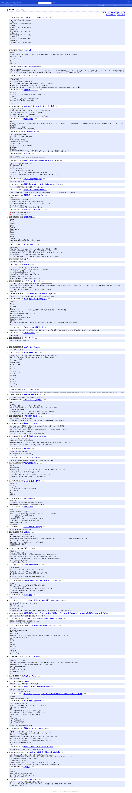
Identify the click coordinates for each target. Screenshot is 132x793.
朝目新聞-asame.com (31, 90)
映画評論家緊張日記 (30, 463)
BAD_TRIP (28, 498)
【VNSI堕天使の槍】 (31, 416)
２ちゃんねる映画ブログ (33, 179)
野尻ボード (28, 548)
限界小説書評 (28, 507)
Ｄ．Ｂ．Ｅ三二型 (30, 457)
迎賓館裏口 (28, 217)
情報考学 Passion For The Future (35, 195)
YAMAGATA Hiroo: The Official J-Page (38, 293)
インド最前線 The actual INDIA (35, 436)
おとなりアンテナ (111, 15)
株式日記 (26, 448)
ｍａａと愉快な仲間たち (33, 701)
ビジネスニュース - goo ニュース (36, 17)
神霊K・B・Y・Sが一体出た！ (35, 190)
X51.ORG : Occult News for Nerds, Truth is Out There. (43, 618)
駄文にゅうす (28, 75)
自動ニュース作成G (31, 66)
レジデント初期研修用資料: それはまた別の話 (40, 625)
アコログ (26, 153)
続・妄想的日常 (29, 131)
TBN (25, 681)
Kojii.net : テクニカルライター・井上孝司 (39, 106)
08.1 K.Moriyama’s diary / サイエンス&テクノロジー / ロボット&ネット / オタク (53, 694)
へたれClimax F (29, 333)
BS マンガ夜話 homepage (33, 527)
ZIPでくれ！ (28, 259)
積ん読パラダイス (30, 244)
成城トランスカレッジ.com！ (34, 728)
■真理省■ (27, 767)
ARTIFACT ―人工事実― (32, 400)
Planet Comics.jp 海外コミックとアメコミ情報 (40, 580)
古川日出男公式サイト (32, 565)
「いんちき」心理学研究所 (33, 327)
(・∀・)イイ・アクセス (32, 281)
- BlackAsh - (28, 50)
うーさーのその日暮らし (32, 394)
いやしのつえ (28, 338)
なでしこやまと (29, 389)
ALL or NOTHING (30, 779)
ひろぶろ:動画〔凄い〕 (32, 481)
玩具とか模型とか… (31, 352)
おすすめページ (121, 15)
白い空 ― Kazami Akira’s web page (36, 686)
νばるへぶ (27, 264)
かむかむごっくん (30, 347)
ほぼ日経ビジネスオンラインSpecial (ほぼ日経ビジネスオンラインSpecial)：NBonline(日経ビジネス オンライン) (65, 613)
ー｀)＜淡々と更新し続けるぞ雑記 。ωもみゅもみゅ (43, 600)
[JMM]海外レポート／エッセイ (35, 299)
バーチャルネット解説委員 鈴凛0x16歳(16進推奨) (42, 752)
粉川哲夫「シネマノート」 (33, 210)
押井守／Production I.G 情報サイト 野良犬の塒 (41, 160)
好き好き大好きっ (30, 656)
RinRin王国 (28, 595)
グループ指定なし (112, 13)
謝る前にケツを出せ (31, 423)
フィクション (121, 13)
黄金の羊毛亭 (28, 119)
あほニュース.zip (29, 676)
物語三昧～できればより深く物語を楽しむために (42, 184)
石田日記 (27, 532)
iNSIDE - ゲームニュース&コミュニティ (38, 747)
